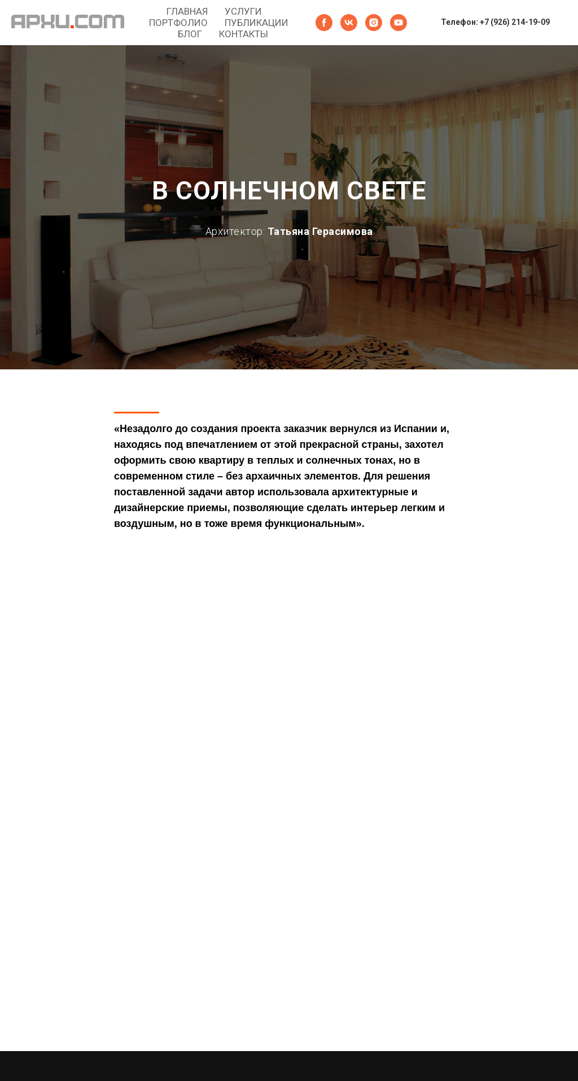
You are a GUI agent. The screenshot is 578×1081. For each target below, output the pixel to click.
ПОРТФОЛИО (178, 22)
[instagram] (373, 22)
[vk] (348, 22)
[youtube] (398, 22)
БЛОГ (190, 34)
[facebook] (324, 22)
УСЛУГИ (243, 11)
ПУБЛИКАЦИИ (256, 22)
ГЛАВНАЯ (187, 11)
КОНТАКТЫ (243, 34)
